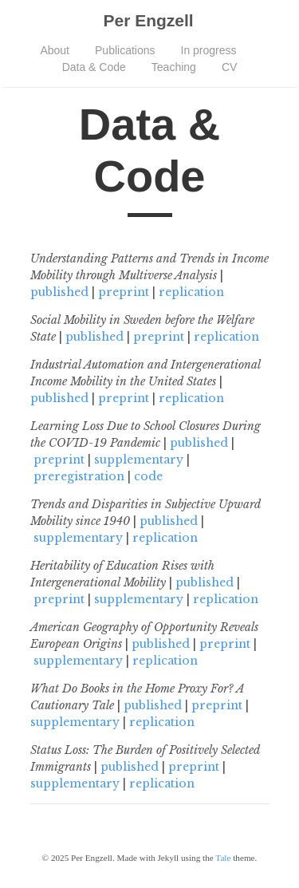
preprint (123, 292)
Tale (222, 857)
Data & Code (94, 67)
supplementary (138, 459)
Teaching (173, 67)
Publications (125, 50)
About (54, 50)
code (148, 476)
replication (191, 292)
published (59, 292)
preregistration (78, 476)
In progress (209, 50)
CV (229, 67)
